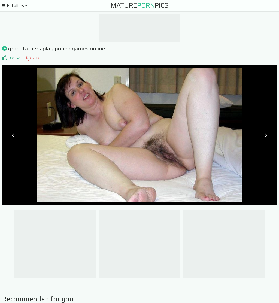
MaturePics (140, 5)
